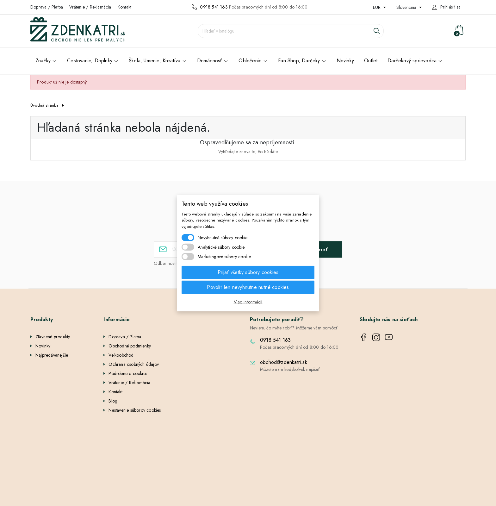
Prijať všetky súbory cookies (248, 272)
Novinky (42, 346)
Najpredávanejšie (51, 355)
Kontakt (124, 7)
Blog (112, 401)
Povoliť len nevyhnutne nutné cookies (248, 287)
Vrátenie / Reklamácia (90, 7)
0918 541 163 (213, 7)
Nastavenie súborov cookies (134, 410)
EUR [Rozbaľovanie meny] (377, 7)
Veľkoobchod (120, 355)
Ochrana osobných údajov (133, 364)
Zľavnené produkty (52, 337)
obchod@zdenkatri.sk (283, 362)
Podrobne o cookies (127, 373)
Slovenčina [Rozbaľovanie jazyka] (407, 7)
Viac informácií (248, 302)
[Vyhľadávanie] (291, 31)
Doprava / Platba (46, 7)
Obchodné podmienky (129, 346)
